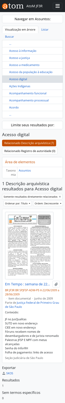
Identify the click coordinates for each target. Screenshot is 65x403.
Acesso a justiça (19, 58)
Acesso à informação (22, 51)
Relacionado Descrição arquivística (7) (29, 143)
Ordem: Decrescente (47, 203)
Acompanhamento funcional (27, 93)
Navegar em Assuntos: (33, 19)
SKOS (7, 373)
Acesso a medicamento (24, 65)
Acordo (14, 107)
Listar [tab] (45, 29)
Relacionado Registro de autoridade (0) (29, 151)
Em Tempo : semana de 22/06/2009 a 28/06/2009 (28, 284)
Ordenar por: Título (16, 203)
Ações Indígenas (19, 86)
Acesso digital (18, 79)
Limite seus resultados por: (32, 125)
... (10, 44)
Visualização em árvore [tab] (20, 29)
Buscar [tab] (9, 37)
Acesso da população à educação (31, 72)
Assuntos (25, 170)
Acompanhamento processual (29, 100)
